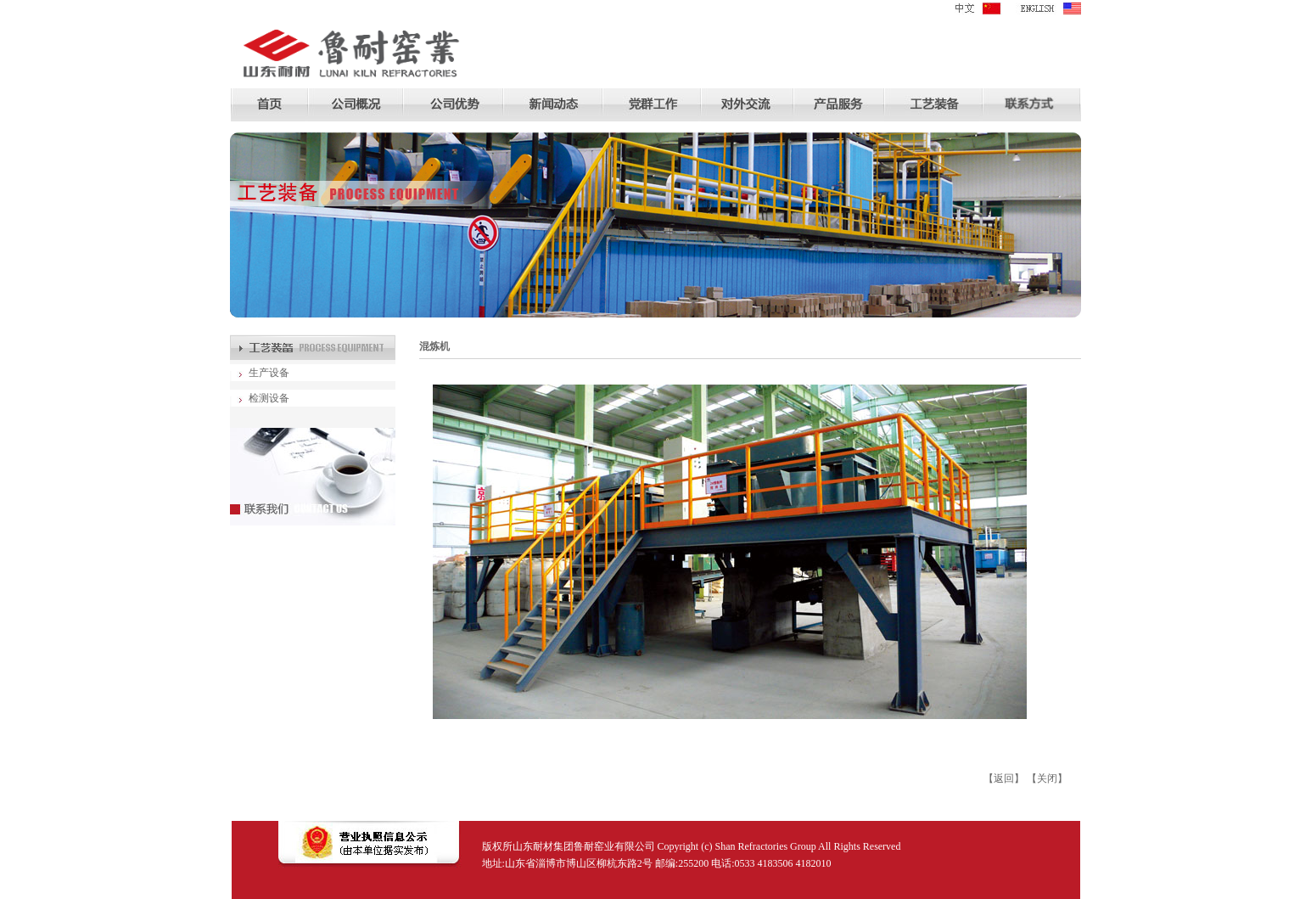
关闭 (1047, 778)
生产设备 (269, 373)
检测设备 (269, 398)
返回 (1004, 778)
